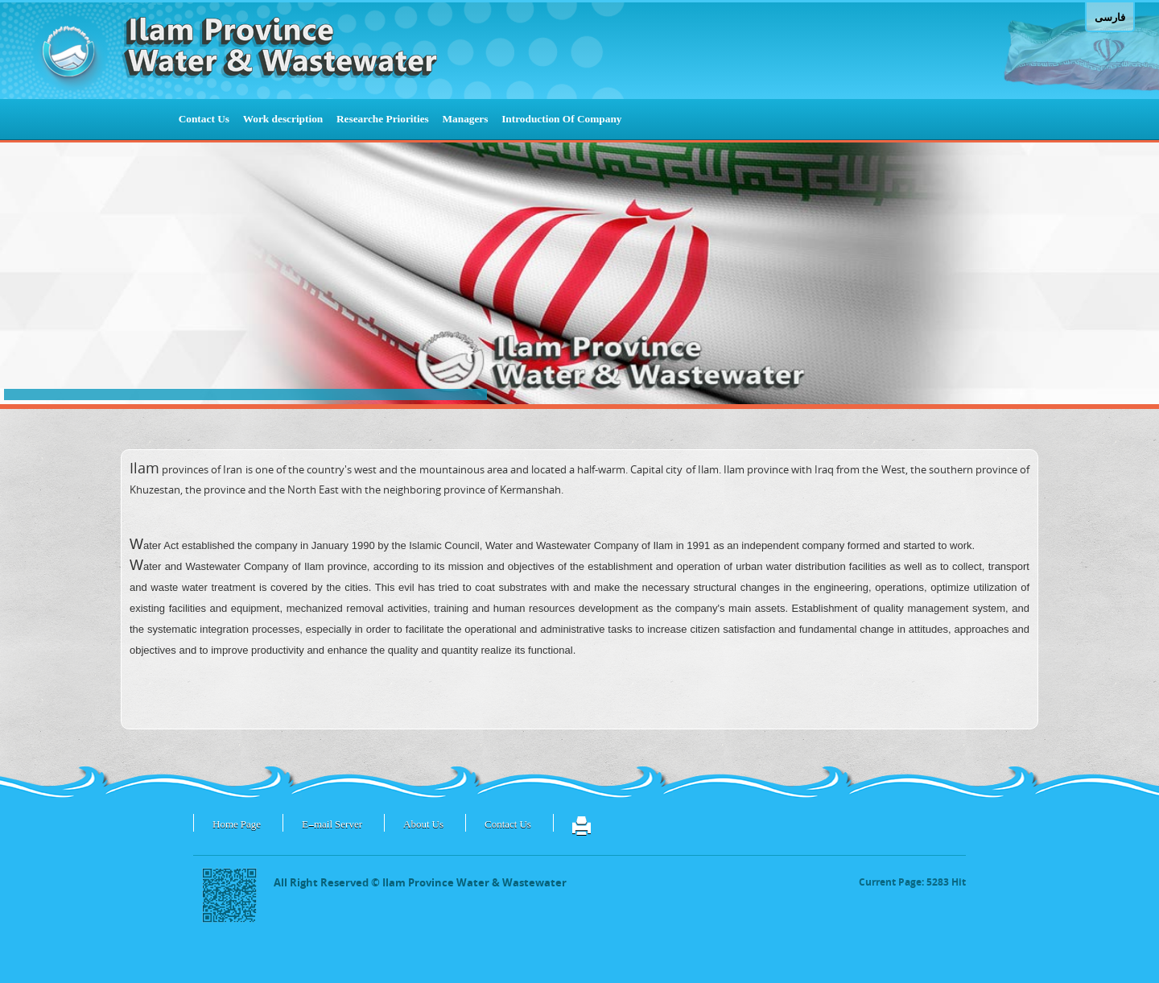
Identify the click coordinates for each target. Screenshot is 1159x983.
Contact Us (204, 119)
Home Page (236, 825)
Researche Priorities (382, 119)
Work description (283, 119)
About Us (423, 825)
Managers (465, 119)
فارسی (1110, 17)
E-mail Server (332, 825)
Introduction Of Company (561, 119)
